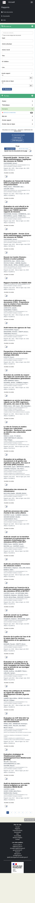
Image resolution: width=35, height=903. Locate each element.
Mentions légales (17, 837)
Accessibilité (17, 836)
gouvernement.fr (17, 850)
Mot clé (4, 116)
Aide (17, 834)
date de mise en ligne (23, 148)
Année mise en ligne (8, 124)
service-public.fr (17, 844)
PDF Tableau (17, 137)
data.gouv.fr (17, 853)
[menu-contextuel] (2, 35)
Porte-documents (17, 830)
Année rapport (6, 120)
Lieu (3, 67)
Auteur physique (7, 44)
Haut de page (29, 820)
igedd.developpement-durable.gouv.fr (17, 857)
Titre (3, 55)
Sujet (3, 38)
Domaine (5, 109)
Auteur (4, 101)
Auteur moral (6, 49)
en (2, 75)
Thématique (6, 105)
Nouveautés (17, 832)
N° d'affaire (5, 61)
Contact (17, 839)
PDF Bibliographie (17, 140)
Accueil (17, 827)
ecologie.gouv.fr (17, 855)
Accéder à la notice (9, 173)
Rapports (17, 828)
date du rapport (9, 148)
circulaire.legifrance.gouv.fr (17, 848)
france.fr (17, 852)
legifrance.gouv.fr (17, 846)
